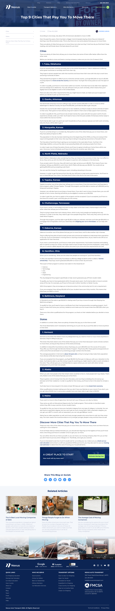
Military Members (37, 583)
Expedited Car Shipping (65, 583)
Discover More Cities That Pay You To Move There (18, 41)
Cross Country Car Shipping (66, 585)
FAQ (58, 3)
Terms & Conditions (94, 608)
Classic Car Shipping (64, 590)
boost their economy (96, 386)
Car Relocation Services (39, 585)
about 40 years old (71, 354)
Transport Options (50, 7)
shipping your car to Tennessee (85, 221)
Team (7, 593)
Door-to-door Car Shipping (66, 575)
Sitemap (8, 598)
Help (7, 600)
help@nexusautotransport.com (94, 580)
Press (7, 595)
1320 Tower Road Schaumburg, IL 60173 (96, 575)
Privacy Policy (105, 608)
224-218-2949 (103, 3)
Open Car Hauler (63, 578)
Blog (38, 3)
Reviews (48, 3)
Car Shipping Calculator (13, 575)
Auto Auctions (36, 575)
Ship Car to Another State (66, 588)
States (7, 36)
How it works (31, 7)
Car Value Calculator (12, 580)
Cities (7, 31)
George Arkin (104, 31)
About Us (85, 7)
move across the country (60, 80)
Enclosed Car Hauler (64, 580)
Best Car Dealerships (38, 580)
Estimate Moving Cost (96, 456)
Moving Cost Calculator (73, 3)
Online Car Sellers (37, 578)
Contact (88, 3)
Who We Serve (68, 7)
